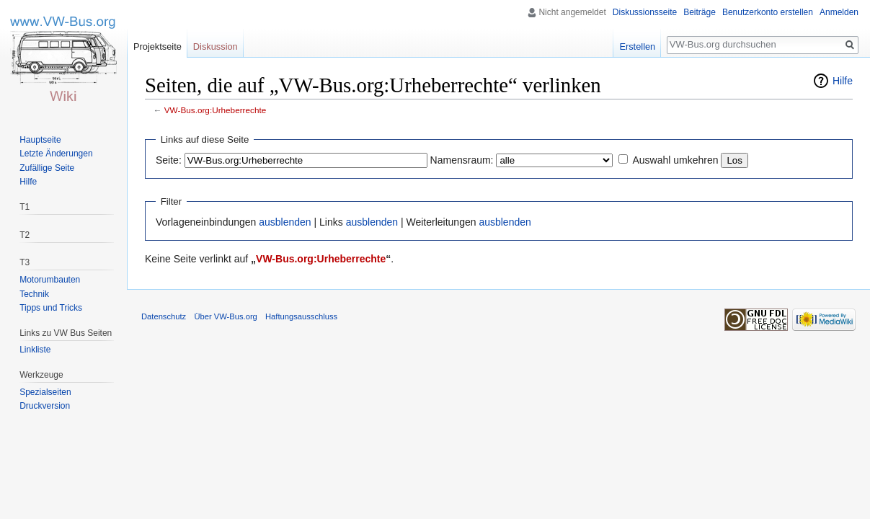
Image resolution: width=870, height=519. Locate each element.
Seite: (169, 160)
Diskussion (215, 46)
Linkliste (34, 350)
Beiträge (699, 12)
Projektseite (157, 46)
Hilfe (843, 80)
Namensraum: (462, 160)
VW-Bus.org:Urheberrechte (215, 110)
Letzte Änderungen (55, 153)
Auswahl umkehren (675, 160)
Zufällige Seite (46, 168)
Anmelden (839, 12)
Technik (34, 294)
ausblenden (285, 222)
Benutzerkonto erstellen (767, 12)
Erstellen (637, 46)
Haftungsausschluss (301, 316)
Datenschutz (163, 316)
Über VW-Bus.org (225, 316)
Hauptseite (40, 140)
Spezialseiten (45, 392)
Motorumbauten (49, 280)
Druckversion (44, 406)
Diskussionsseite (645, 12)
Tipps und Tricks (50, 308)
